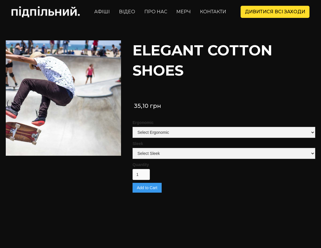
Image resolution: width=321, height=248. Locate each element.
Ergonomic (143, 122)
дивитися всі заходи (275, 11)
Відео (127, 11)
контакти (213, 11)
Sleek (138, 143)
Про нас (155, 11)
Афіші (102, 11)
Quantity (141, 164)
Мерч (183, 11)
